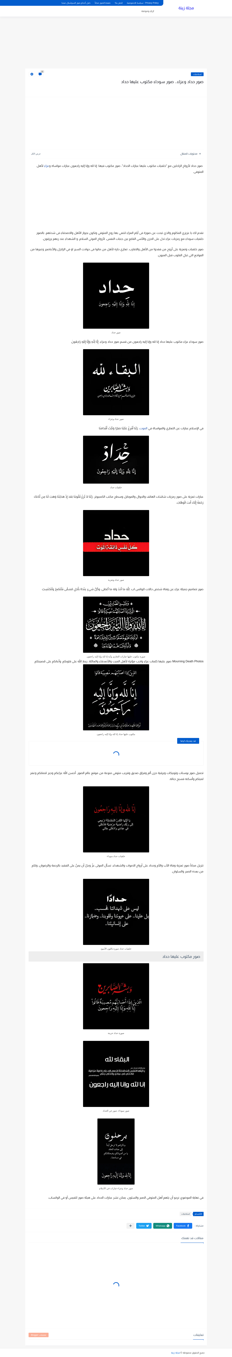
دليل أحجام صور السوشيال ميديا (76, 3)
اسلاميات (197, 74)
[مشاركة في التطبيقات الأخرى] (130, 1226)
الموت (143, 428)
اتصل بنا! (119, 3)
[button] (183, 1226)
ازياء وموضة (147, 11)
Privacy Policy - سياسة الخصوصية (143, 3)
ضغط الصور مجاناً (102, 3)
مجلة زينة (186, 8)
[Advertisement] (116, 43)
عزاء (46, 165)
